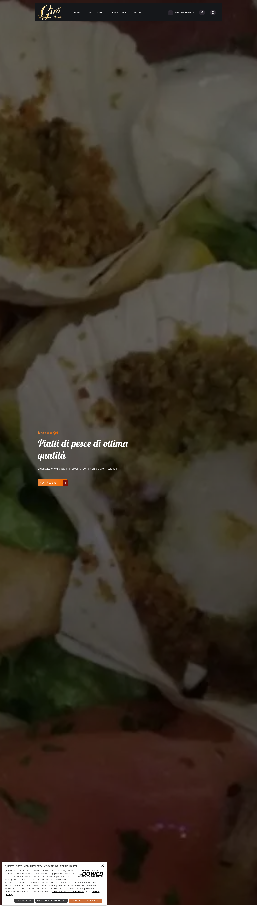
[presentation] (41, 361)
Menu (100, 12)
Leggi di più (51, 460)
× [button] (102, 866)
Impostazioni (24, 900)
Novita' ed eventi (118, 12)
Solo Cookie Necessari (51, 900)
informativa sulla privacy (68, 891)
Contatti (138, 12)
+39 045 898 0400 (182, 12)
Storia (88, 12)
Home (77, 12)
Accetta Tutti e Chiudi (85, 900)
